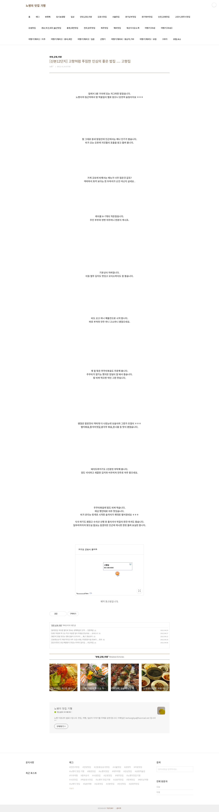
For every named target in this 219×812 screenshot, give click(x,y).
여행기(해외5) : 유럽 (148, 39)
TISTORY (110, 808)
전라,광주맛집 (89, 28)
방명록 (48, 16)
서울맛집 (116, 16)
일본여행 (87, 783)
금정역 (128, 767)
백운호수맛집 (87, 779)
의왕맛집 (138, 767)
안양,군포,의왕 (86, 16)
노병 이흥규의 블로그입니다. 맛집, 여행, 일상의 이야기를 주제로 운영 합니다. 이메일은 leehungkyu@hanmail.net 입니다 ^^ (104, 719)
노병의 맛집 (75, 783)
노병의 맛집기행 (103, 779)
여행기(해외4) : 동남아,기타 (122, 39)
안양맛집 (87, 767)
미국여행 (74, 775)
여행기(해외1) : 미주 (36, 39)
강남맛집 (128, 771)
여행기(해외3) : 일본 (86, 39)
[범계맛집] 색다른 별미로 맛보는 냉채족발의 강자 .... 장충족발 (72, 630)
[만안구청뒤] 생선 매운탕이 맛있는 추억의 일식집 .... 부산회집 (72, 642)
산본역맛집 (118, 779)
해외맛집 (117, 28)
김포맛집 (99, 783)
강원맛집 (32, 28)
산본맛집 (110, 783)
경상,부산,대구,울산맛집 (51, 28)
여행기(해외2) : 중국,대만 (61, 39)
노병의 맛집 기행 (36, 6)
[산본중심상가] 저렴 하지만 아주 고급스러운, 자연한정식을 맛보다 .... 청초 (76, 639)
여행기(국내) (150, 28)
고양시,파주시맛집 (182, 16)
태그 (38, 16)
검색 (190, 769)
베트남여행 (143, 779)
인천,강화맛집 (164, 16)
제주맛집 (104, 28)
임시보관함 (60, 16)
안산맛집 (122, 783)
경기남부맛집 (130, 16)
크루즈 (165, 39)
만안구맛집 (74, 767)
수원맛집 (97, 775)
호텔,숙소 (177, 39)
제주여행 (116, 771)
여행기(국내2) (166, 28)
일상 (72, 16)
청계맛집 (131, 779)
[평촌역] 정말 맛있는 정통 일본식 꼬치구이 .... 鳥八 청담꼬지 (72, 636)
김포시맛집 (102, 16)
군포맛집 (108, 775)
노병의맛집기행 (134, 775)
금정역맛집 (134, 783)
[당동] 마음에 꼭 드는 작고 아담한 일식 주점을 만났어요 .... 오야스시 (74, 633)
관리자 (118, 808)
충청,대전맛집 (72, 28)
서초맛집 (74, 779)
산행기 (103, 39)
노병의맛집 (104, 771)
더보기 (71, 788)
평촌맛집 (92, 771)
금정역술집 (140, 771)
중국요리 (85, 775)
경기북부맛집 (147, 16)
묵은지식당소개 (133, 28)
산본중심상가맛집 (102, 767)
